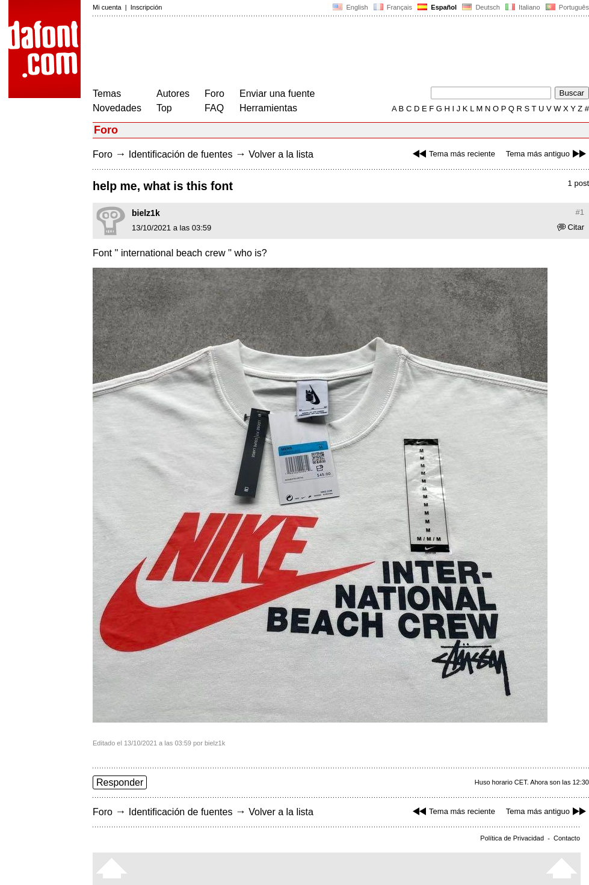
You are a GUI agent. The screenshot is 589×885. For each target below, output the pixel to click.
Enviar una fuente (277, 93)
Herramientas (268, 108)
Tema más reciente (452, 153)
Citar (570, 227)
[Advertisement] (312, 53)
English (350, 7)
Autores (173, 93)
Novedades (117, 108)
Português (566, 7)
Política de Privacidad (512, 838)
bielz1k (146, 213)
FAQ (214, 108)
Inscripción (146, 7)
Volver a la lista (280, 154)
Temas (107, 93)
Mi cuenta (107, 7)
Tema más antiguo (547, 153)
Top (164, 108)
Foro (214, 93)
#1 (580, 212)
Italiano (523, 7)
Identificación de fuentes (181, 154)
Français (393, 7)
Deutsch (481, 7)
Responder (119, 782)
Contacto (567, 838)
